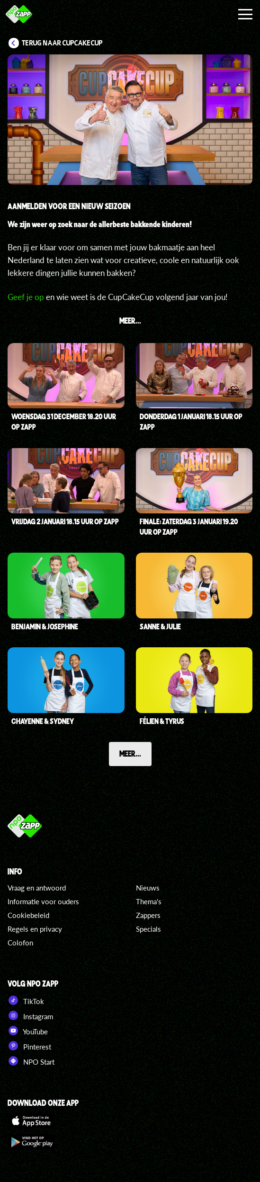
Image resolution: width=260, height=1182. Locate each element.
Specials (148, 929)
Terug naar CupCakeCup (62, 43)
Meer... (130, 753)
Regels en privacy (35, 929)
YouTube (28, 1030)
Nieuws (148, 887)
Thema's (148, 901)
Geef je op (26, 297)
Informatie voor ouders (43, 901)
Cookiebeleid (28, 915)
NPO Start (31, 1061)
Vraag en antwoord (37, 887)
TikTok (26, 1000)
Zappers (148, 915)
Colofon (20, 942)
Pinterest (29, 1045)
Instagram (30, 1015)
